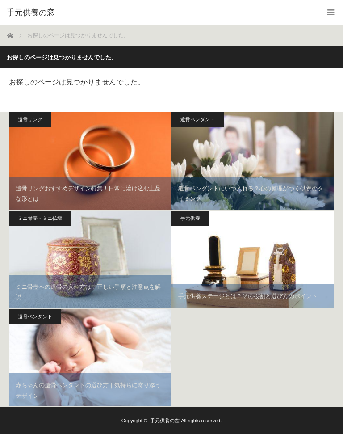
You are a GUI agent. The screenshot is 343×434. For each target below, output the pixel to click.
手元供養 (190, 218)
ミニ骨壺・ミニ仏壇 (40, 218)
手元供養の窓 (165, 420)
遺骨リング (30, 119)
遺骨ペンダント (197, 119)
